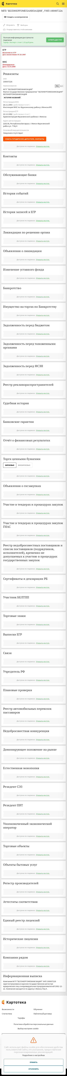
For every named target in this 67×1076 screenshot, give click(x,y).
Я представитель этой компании (17, 29)
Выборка (22, 25)
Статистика (7, 1013)
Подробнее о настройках (33, 1055)
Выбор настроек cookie (28, 1028)
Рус (57, 86)
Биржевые (9, 465)
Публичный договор (43, 1013)
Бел (61, 86)
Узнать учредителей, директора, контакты (24, 139)
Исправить (9, 25)
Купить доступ (55, 40)
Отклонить (34, 1069)
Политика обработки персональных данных (33, 1024)
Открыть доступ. (43, 146)
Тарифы (21, 1018)
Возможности (8, 1009)
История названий (12, 97)
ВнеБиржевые (24, 465)
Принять (33, 1062)
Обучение (38, 1009)
